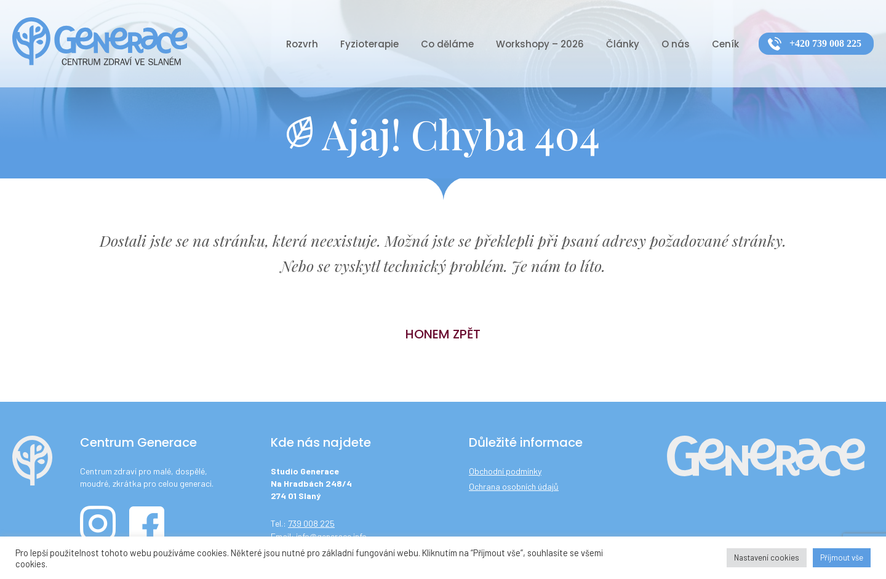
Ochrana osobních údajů (514, 486)
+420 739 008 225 (825, 43)
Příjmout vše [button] (841, 557)
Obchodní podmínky (505, 471)
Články (622, 44)
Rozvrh (302, 44)
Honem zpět (443, 334)
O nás (675, 44)
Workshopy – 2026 (540, 44)
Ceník (725, 44)
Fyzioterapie (369, 44)
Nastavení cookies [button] (766, 557)
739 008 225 (311, 523)
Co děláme (447, 44)
